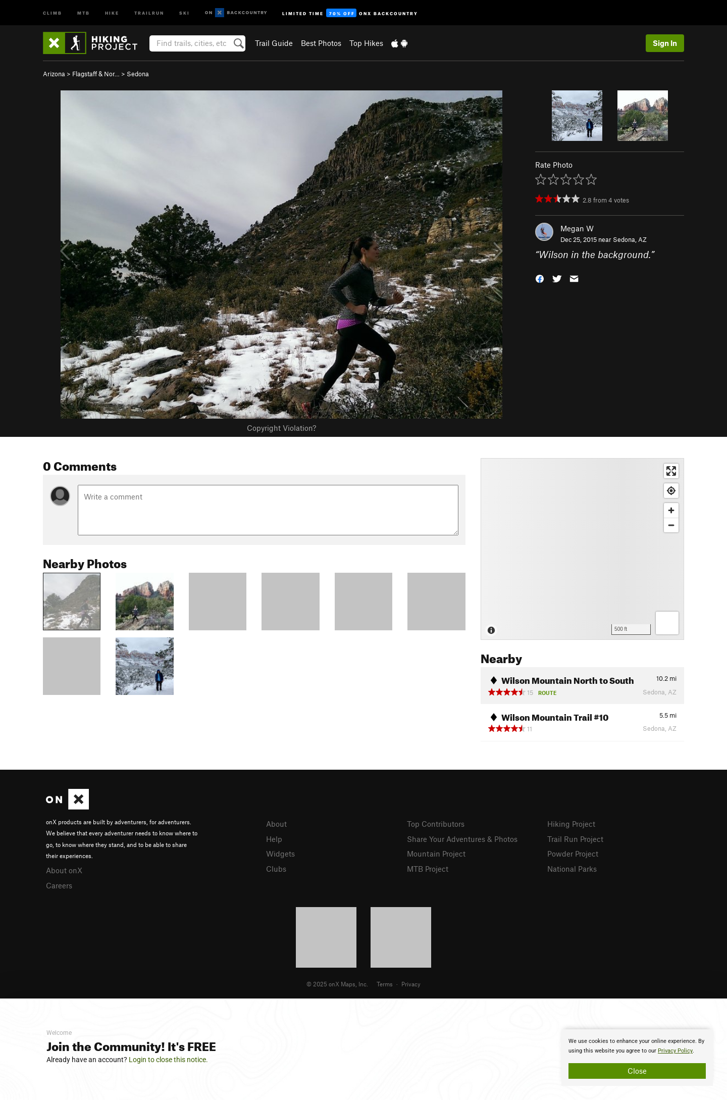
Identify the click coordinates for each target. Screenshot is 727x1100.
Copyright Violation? (281, 427)
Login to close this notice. (168, 1060)
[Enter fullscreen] (671, 471)
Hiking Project (571, 823)
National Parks (572, 868)
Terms (385, 983)
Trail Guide (274, 42)
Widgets (280, 853)
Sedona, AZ (630, 239)
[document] (637, 1057)
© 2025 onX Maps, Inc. (337, 983)
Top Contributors (435, 823)
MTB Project (427, 868)
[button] (539, 278)
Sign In (665, 42)
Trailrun (149, 12)
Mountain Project (436, 853)
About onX (64, 870)
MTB (83, 12)
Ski (184, 12)
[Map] (582, 549)
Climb (52, 12)
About (276, 823)
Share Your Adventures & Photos (462, 838)
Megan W (577, 228)
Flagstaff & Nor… (96, 74)
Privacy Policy (675, 1050)
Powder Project (572, 853)
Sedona (138, 74)
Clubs (276, 868)
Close (637, 1070)
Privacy (411, 983)
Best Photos (321, 42)
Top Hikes (366, 42)
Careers (59, 885)
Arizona (54, 74)
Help (274, 838)
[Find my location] (671, 490)
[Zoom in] (671, 510)
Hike (112, 12)
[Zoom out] (671, 525)
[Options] (667, 623)
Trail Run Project (575, 838)
